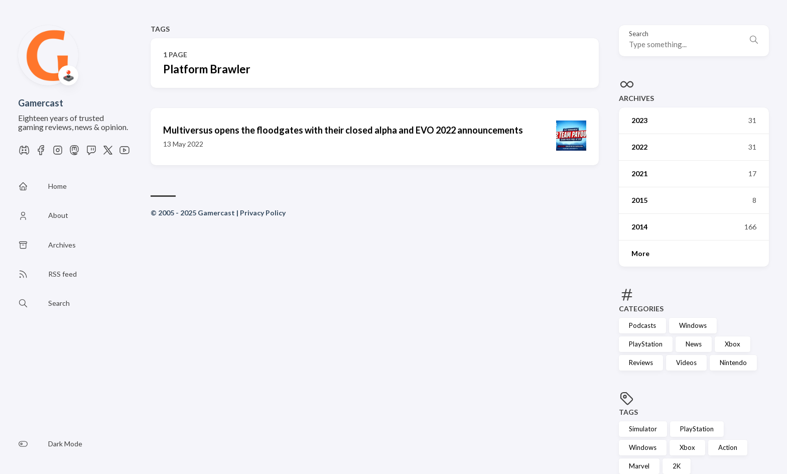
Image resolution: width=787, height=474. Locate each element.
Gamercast (40, 102)
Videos (686, 363)
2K (677, 466)
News (694, 344)
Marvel (639, 466)
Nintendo (733, 363)
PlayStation (646, 344)
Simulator (643, 429)
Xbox (732, 344)
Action (727, 447)
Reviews (641, 363)
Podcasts (642, 325)
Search (638, 34)
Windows (693, 325)
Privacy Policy (263, 212)
